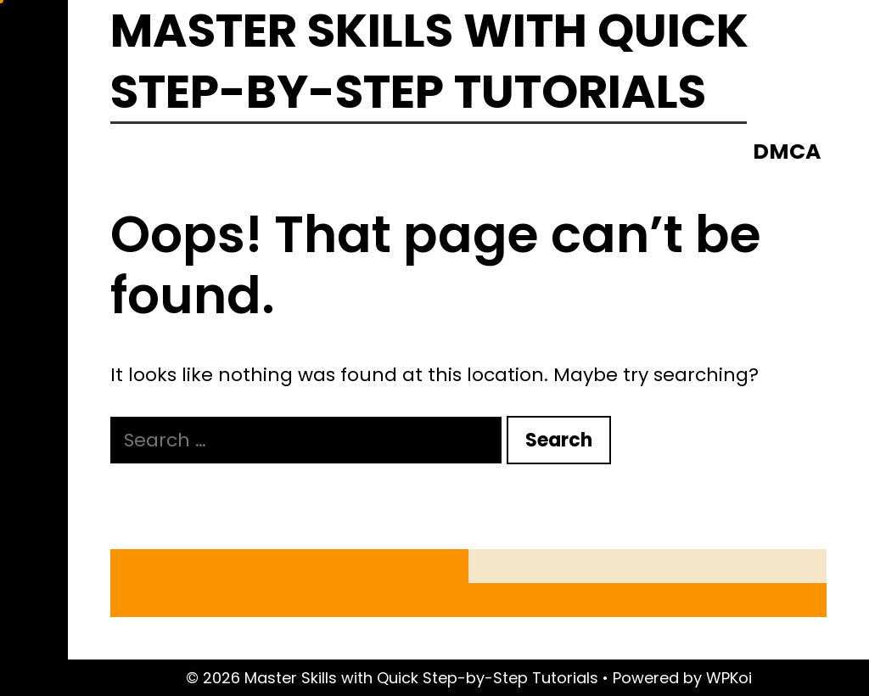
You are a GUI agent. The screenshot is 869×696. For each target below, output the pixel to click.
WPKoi (729, 677)
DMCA (787, 151)
